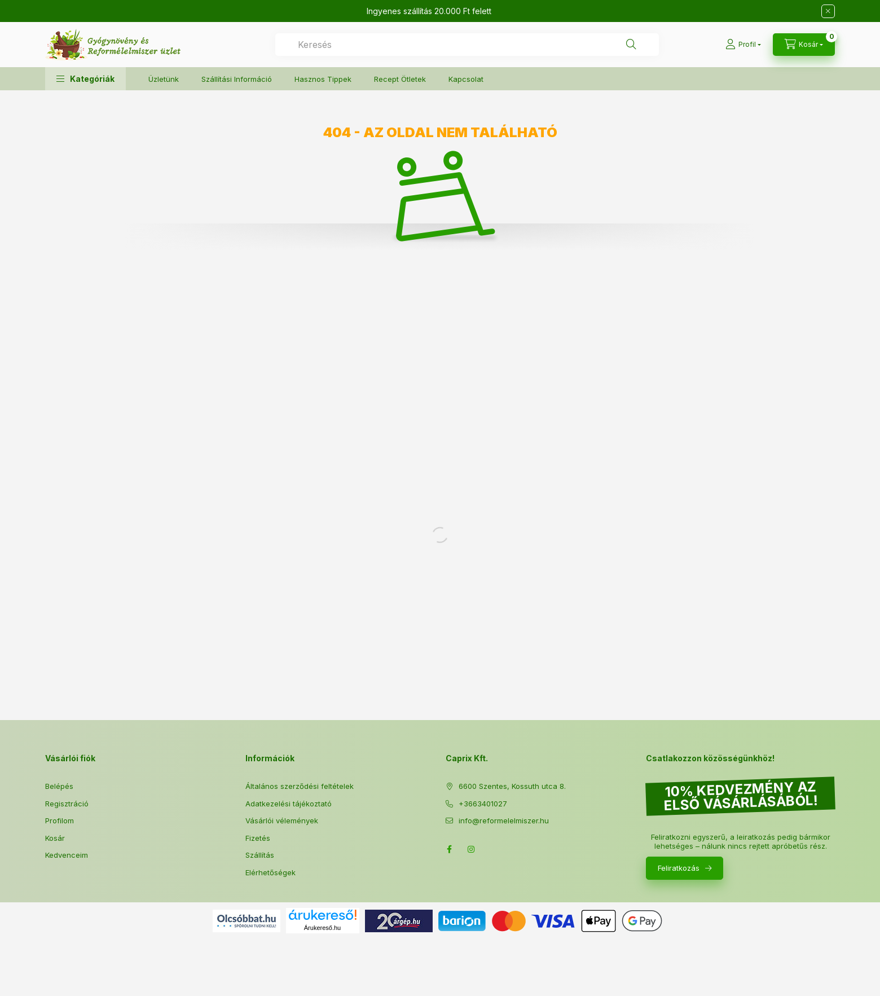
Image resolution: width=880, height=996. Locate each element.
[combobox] (467, 44)
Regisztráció (67, 803)
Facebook (449, 849)
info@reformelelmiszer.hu (504, 820)
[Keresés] (631, 44)
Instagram (471, 849)
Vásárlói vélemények (281, 820)
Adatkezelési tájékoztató (288, 803)
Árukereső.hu (322, 927)
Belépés (59, 786)
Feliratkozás (678, 867)
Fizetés (257, 838)
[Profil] (743, 44)
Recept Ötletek (400, 79)
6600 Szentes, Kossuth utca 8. (512, 786)
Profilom (59, 820)
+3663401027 (483, 803)
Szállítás (259, 854)
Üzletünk (163, 79)
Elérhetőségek (270, 872)
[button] (85, 78)
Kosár (55, 838)
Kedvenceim (66, 854)
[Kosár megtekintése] (804, 44)
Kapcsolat (465, 79)
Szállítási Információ (236, 79)
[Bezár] (828, 11)
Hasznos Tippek (322, 79)
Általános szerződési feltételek (299, 786)
